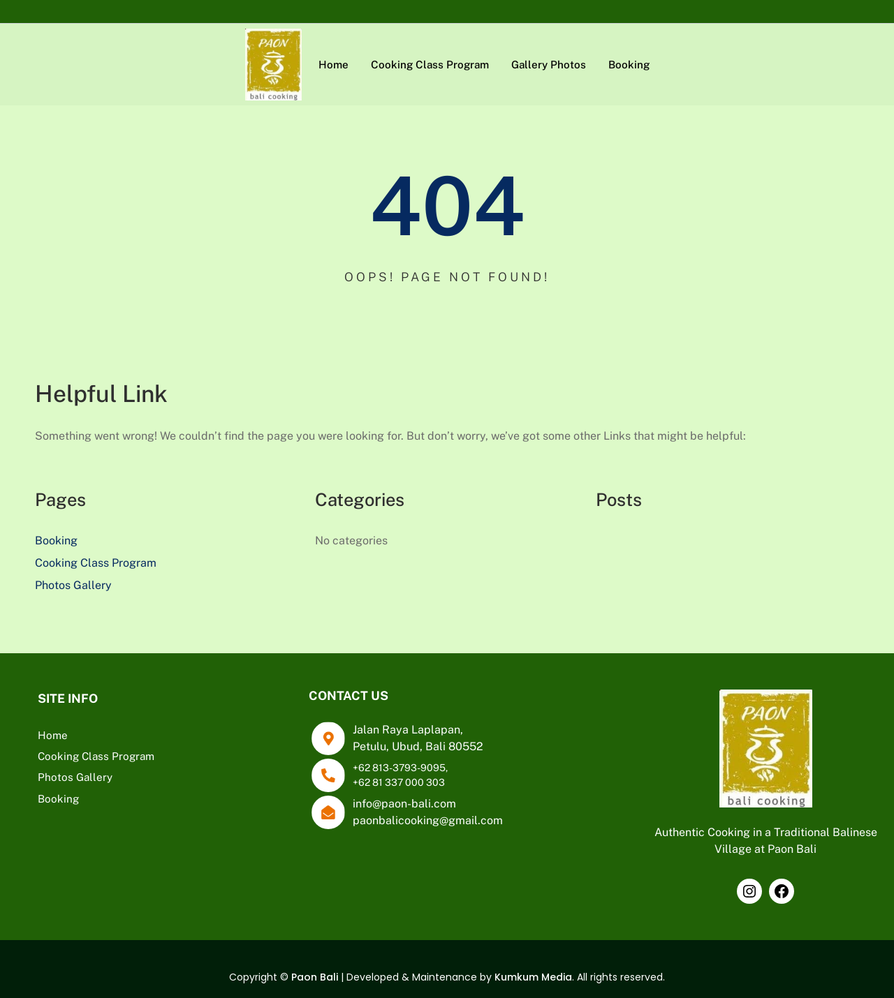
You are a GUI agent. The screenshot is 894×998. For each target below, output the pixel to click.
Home (53, 735)
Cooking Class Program (95, 562)
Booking (56, 540)
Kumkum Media (533, 977)
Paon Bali (314, 977)
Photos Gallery (73, 585)
